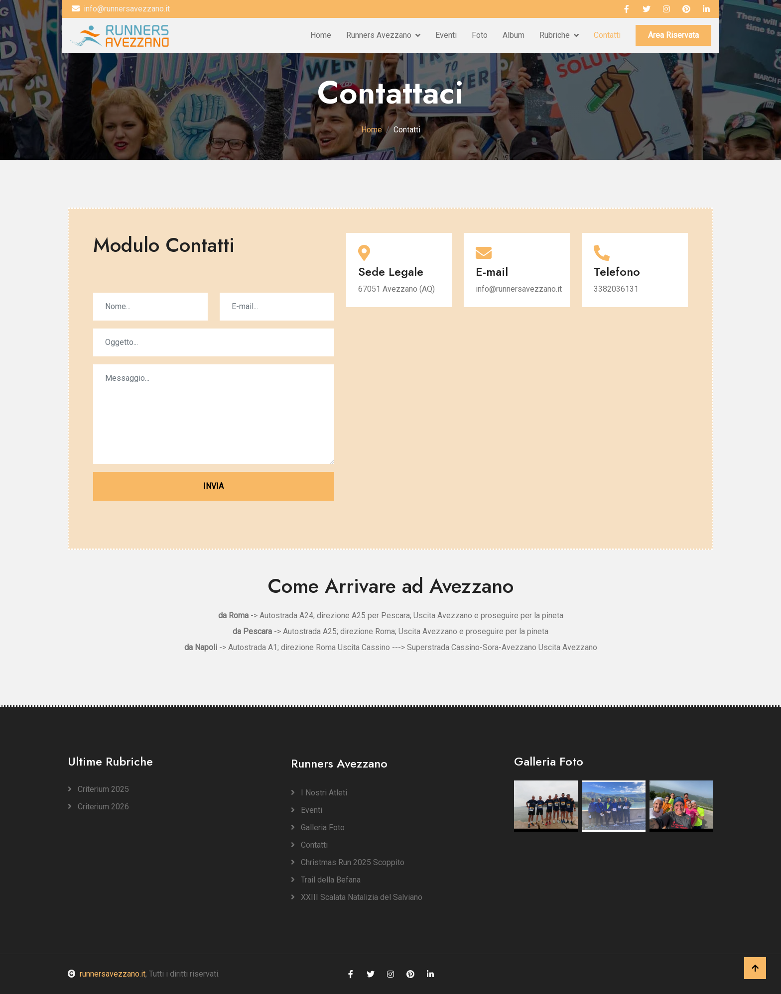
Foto (480, 35)
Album (513, 35)
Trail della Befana (326, 879)
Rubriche (554, 35)
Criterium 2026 (98, 806)
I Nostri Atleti (319, 792)
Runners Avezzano (378, 35)
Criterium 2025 (98, 789)
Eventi (446, 35)
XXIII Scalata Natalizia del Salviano (356, 897)
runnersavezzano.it (106, 974)
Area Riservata (673, 35)
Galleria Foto (318, 827)
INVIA (213, 486)
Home (320, 35)
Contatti (607, 35)
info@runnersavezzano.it (121, 8)
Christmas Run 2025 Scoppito (347, 862)
